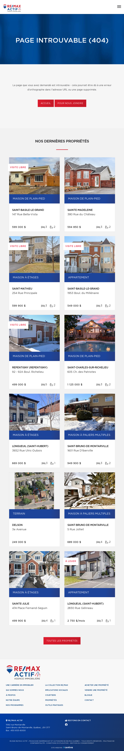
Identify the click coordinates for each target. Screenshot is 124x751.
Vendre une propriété (96, 690)
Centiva (68, 747)
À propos (10, 695)
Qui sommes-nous (15, 690)
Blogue (88, 695)
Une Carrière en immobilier (19, 685)
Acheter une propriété (97, 685)
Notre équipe (13, 700)
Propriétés (51, 700)
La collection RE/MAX (56, 685)
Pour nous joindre (70, 103)
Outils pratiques (54, 705)
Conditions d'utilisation (57, 743)
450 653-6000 (18, 731)
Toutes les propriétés (62, 641)
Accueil (46, 103)
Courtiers (50, 695)
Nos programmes (14, 705)
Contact (89, 700)
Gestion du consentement (82, 743)
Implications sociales (56, 690)
